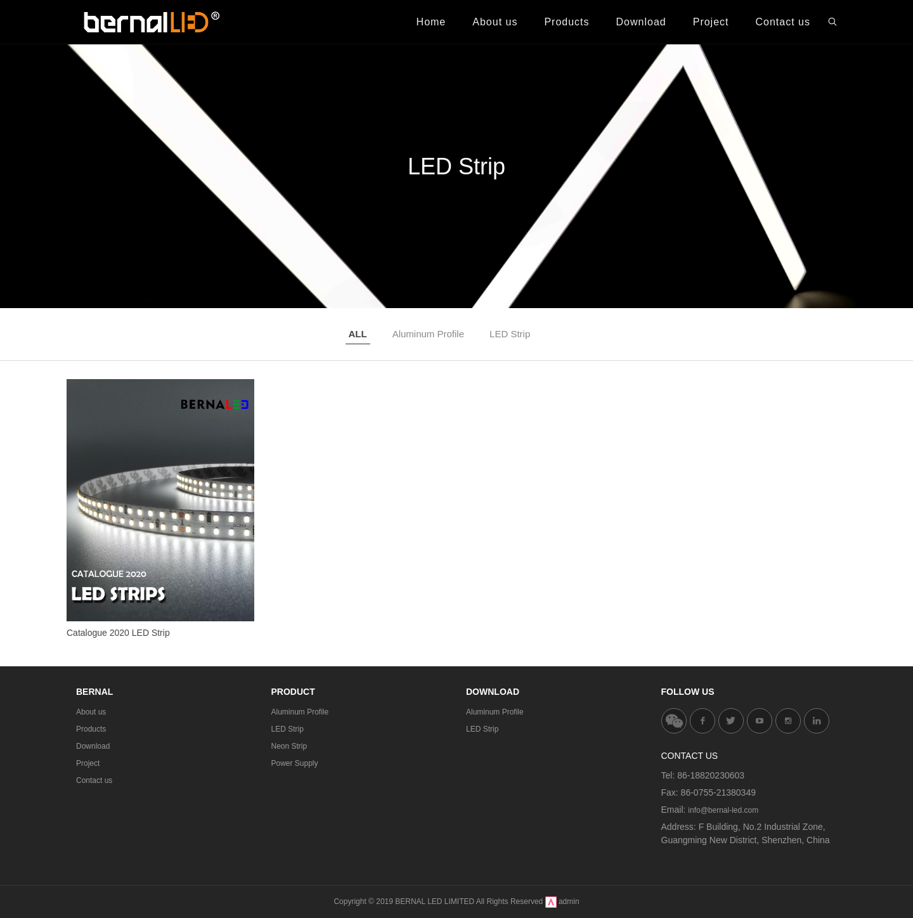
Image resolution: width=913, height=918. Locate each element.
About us (91, 712)
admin (569, 901)
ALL (358, 333)
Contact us (94, 780)
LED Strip (509, 333)
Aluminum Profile (428, 333)
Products (91, 729)
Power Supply (294, 763)
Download (93, 746)
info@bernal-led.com (723, 810)
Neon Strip (289, 746)
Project (88, 763)
